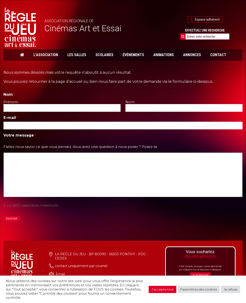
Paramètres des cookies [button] (198, 289)
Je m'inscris (200, 275)
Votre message (19, 135)
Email (60, 274)
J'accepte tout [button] (162, 289)
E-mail (10, 117)
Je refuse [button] (230, 289)
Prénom (10, 102)
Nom (129, 102)
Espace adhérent (205, 19)
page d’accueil (69, 81)
